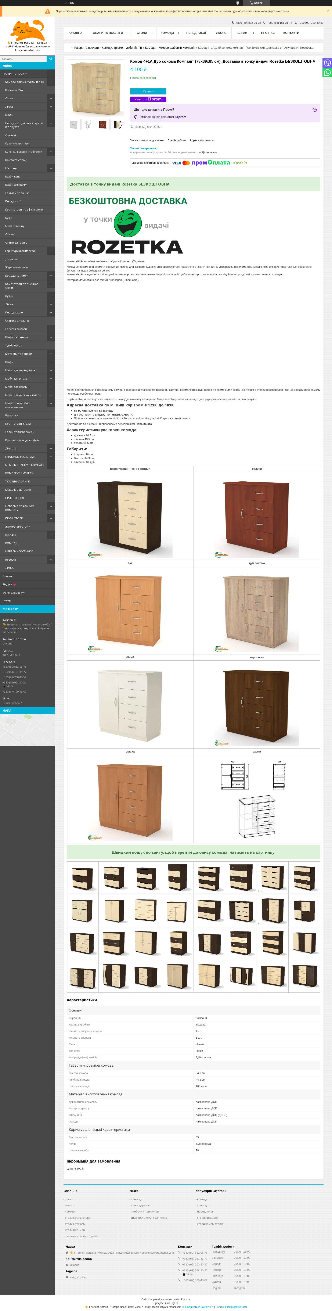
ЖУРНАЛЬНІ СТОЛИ (17, 526)
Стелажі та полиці (17, 329)
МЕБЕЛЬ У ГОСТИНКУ (19, 551)
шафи (69, 1199)
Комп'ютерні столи (18, 423)
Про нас (8, 576)
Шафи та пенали (16, 337)
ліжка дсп (137, 1199)
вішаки (70, 1205)
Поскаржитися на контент (198, 1306)
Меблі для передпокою (20, 370)
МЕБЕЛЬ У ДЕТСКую (18, 490)
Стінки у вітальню (17, 193)
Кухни (9, 296)
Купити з (148, 99)
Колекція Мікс (14, 90)
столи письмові (75, 1230)
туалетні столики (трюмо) (82, 1236)
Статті (7, 601)
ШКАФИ (10, 535)
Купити (148, 91)
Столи (9, 98)
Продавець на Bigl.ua (166, 1303)
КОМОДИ (11, 543)
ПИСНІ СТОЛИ (14, 518)
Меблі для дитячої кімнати (23, 395)
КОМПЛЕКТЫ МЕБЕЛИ (19, 473)
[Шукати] (51, 58)
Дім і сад (10, 448)
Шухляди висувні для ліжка (149, 1218)
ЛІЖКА (9, 568)
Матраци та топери (18, 354)
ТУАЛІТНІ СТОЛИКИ (17, 481)
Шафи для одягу (16, 185)
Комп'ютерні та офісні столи (24, 209)
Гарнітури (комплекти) (20, 251)
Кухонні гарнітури (17, 143)
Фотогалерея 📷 (14, 593)
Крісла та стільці (16, 160)
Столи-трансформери (19, 432)
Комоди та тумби (16, 275)
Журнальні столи (16, 267)
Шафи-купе (13, 176)
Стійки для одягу (16, 242)
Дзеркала (11, 259)
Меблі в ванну (14, 226)
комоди (70, 1211)
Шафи (9, 115)
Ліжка (9, 106)
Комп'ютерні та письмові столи (22, 286)
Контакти (291, 33)
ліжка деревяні (141, 1205)
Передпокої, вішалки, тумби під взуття (24, 125)
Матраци (11, 168)
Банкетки (11, 415)
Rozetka (10, 559)
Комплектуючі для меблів (22, 440)
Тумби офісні (13, 345)
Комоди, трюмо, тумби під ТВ (24, 82)
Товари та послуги (15, 73)
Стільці (10, 234)
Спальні (10, 135)
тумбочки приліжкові (145, 1211)
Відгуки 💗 (9, 584)
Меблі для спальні (17, 387)
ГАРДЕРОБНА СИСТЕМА (20, 457)
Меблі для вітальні (17, 378)
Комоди (167, 33)
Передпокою (14, 312)
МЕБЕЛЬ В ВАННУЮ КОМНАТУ (24, 465)
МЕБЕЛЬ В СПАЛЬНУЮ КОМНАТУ (19, 508)
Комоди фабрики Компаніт (177, 47)
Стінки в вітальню (17, 321)
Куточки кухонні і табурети (23, 152)
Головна (75, 33)
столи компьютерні (78, 1218)
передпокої (205, 1211)
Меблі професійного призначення (18, 405)
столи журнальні (76, 1224)
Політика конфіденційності (231, 1306)
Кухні (8, 218)
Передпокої (13, 201)
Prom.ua (186, 1299)
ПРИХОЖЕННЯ (14, 498)
